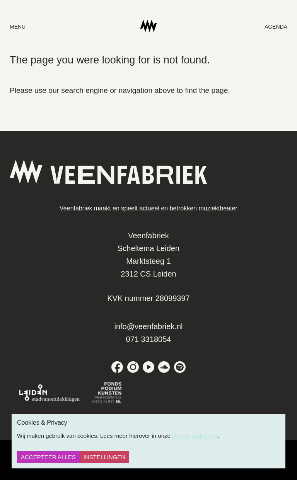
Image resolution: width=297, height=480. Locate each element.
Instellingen (104, 457)
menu (18, 26)
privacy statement (195, 435)
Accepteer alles (48, 457)
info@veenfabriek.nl (148, 326)
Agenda (276, 26)
